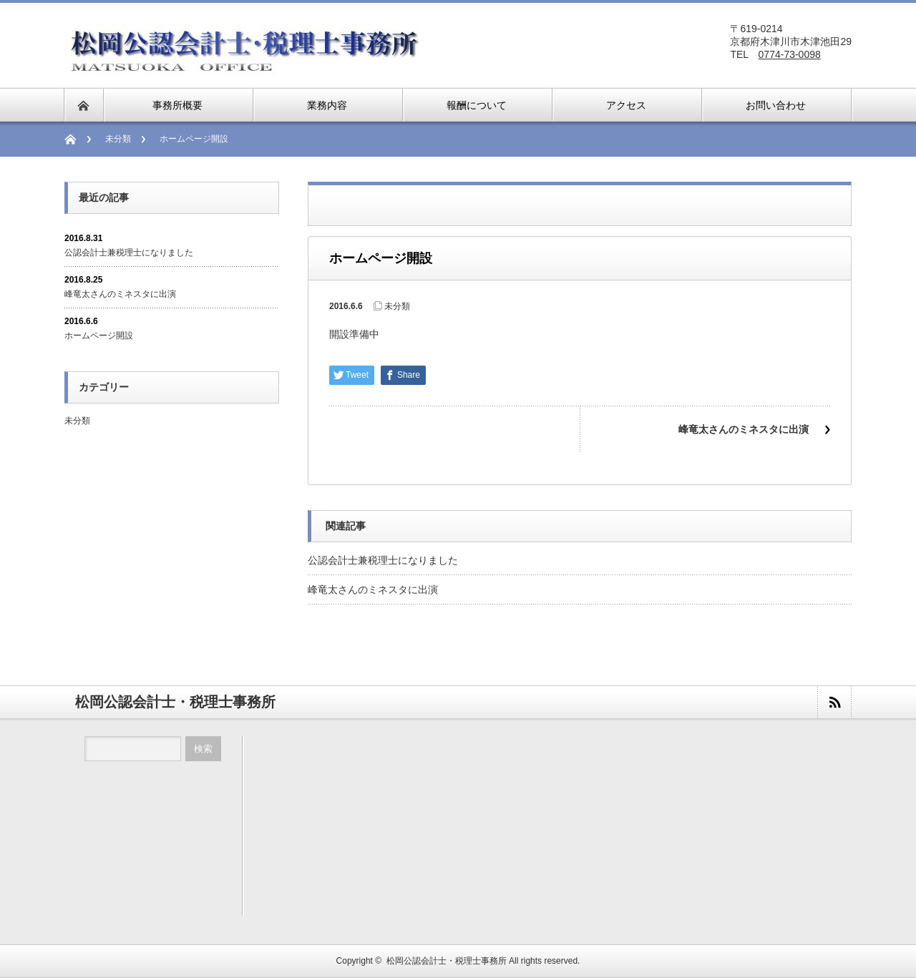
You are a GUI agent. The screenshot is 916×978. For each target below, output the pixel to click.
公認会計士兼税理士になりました (383, 560)
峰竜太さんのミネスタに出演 (743, 429)
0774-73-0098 (790, 54)
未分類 (118, 139)
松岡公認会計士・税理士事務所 (446, 961)
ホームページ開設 (98, 336)
